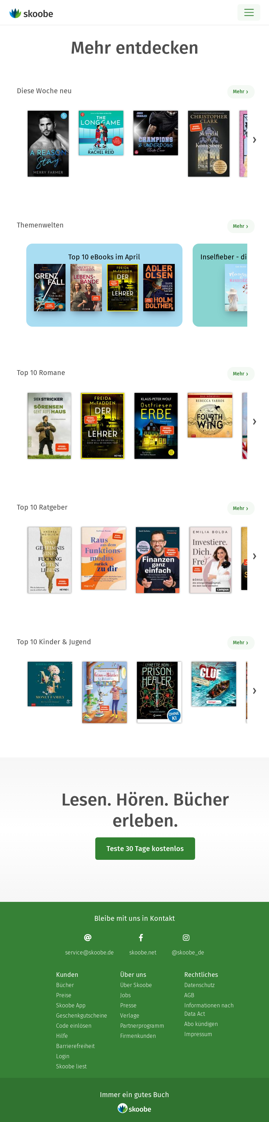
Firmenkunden (138, 1036)
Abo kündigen (201, 1024)
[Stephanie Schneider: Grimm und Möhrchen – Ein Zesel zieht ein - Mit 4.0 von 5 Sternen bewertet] (104, 692)
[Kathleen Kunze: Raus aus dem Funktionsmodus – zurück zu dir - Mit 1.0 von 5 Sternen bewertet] (103, 558)
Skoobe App (70, 1005)
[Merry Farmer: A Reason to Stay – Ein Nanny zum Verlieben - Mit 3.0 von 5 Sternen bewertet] (48, 144)
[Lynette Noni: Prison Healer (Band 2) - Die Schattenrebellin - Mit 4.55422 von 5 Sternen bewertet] (159, 692)
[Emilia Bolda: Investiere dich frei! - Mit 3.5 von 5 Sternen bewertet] (210, 560)
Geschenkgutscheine (81, 1015)
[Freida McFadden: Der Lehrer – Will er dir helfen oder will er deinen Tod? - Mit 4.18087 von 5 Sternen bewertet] (102, 426)
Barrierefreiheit (75, 1046)
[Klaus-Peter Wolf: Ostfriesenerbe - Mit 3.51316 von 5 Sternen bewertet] (156, 426)
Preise (63, 995)
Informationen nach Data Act (209, 1009)
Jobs (125, 995)
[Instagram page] (188, 944)
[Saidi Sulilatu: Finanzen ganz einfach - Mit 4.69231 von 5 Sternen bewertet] (157, 560)
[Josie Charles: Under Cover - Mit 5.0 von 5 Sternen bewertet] (155, 133)
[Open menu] (248, 12)
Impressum (198, 1034)
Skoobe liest (71, 1066)
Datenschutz (199, 985)
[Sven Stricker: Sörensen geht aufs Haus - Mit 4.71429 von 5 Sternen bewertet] (49, 426)
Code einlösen (73, 1025)
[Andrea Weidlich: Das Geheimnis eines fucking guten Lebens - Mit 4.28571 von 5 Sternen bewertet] (49, 560)
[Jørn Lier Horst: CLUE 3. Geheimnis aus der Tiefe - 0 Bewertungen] (214, 684)
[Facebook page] (142, 944)
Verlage (129, 1015)
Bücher (65, 985)
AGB (189, 995)
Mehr (241, 92)
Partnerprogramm (142, 1025)
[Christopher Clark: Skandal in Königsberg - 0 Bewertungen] (209, 144)
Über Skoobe (136, 985)
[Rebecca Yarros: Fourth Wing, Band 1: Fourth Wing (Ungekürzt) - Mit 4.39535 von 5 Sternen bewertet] (210, 415)
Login (62, 1056)
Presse (128, 1005)
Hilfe (62, 1036)
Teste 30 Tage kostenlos (145, 848)
